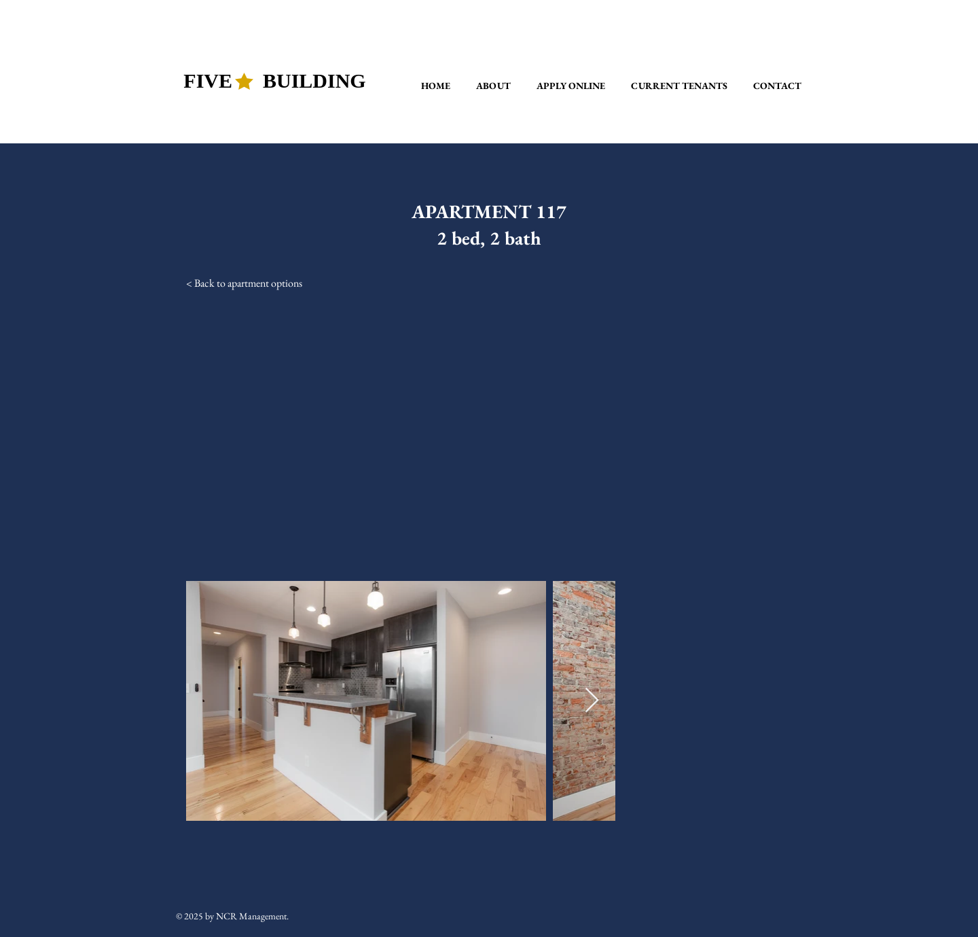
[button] (493, 85)
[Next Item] (592, 701)
